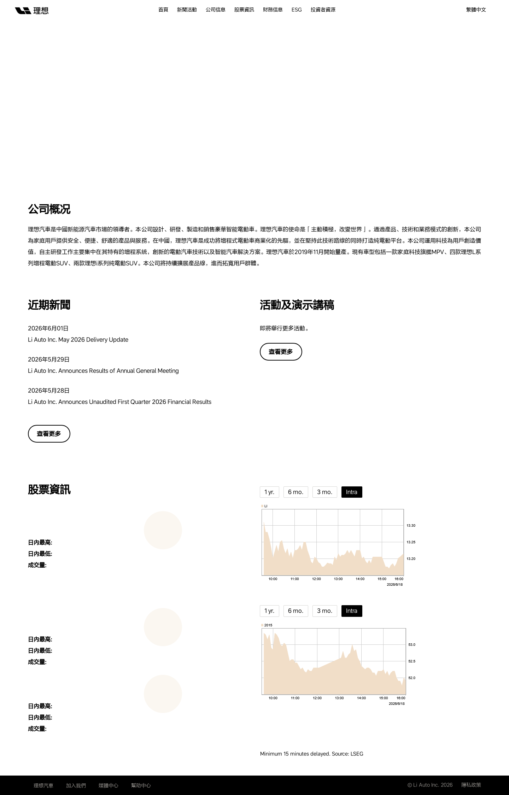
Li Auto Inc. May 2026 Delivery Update (78, 339)
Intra (351, 492)
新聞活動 (187, 9)
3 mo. (324, 492)
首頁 (163, 9)
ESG (297, 9)
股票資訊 (244, 9)
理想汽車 (43, 785)
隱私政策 (471, 785)
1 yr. (269, 492)
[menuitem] (167, 9)
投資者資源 (323, 9)
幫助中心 (141, 785)
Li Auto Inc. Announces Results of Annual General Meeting (103, 370)
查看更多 (49, 434)
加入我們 (76, 785)
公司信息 (216, 9)
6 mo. (295, 492)
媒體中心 (108, 785)
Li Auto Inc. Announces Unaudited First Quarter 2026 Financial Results (119, 401)
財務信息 (273, 9)
